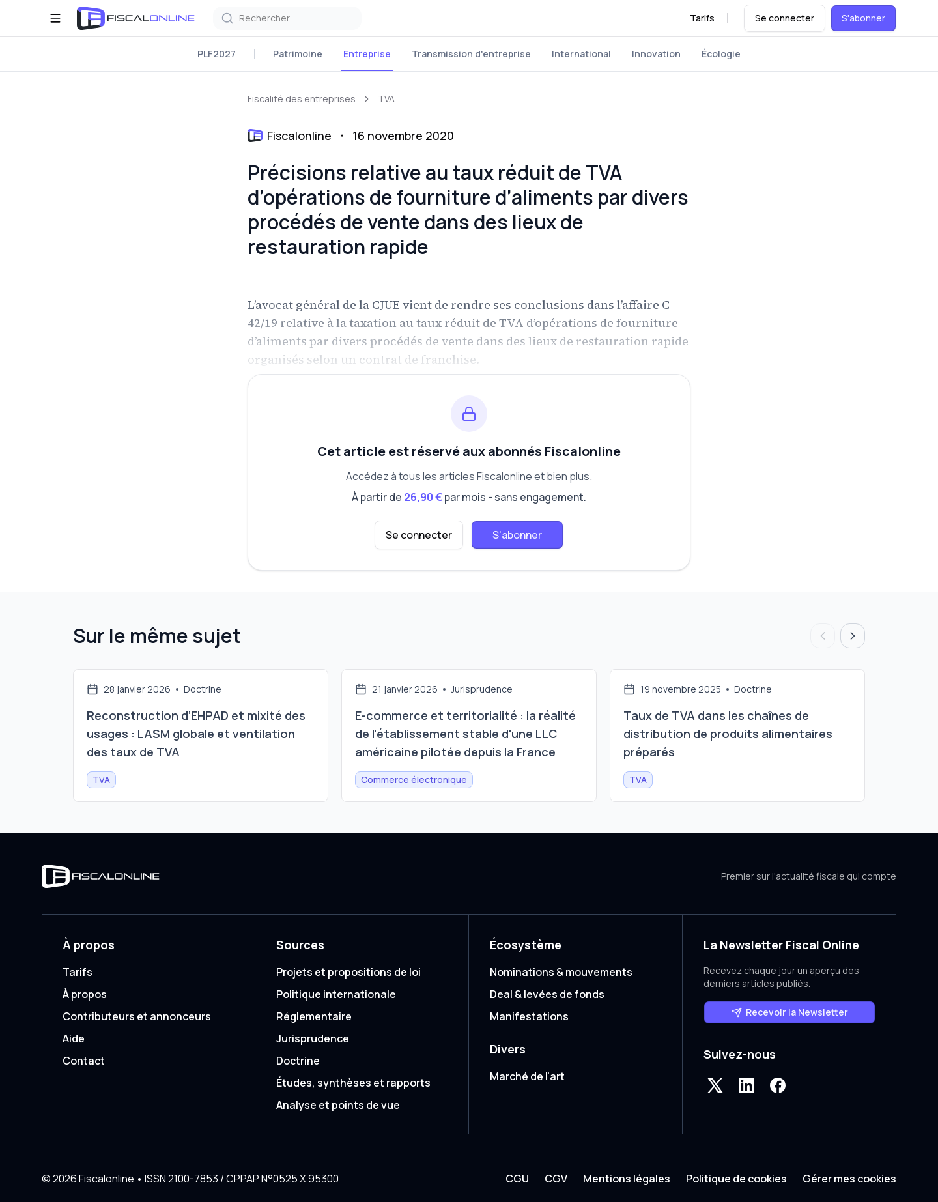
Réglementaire (314, 1016)
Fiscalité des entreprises (302, 99)
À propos (85, 994)
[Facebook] (777, 1085)
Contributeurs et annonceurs (137, 1016)
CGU (517, 1178)
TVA (386, 99)
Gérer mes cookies (849, 1178)
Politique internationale (336, 994)
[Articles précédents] (822, 635)
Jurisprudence (312, 1038)
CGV (556, 1178)
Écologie (721, 54)
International (581, 54)
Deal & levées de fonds (547, 994)
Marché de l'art (527, 1076)
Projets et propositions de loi (348, 972)
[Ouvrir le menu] (55, 18)
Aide (74, 1038)
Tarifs (702, 18)
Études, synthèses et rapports (353, 1083)
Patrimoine (297, 54)
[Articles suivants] (852, 635)
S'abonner (863, 18)
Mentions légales (626, 1178)
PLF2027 (216, 54)
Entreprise (367, 54)
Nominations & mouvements (561, 972)
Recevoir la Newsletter (790, 1012)
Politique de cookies (736, 1178)
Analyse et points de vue (338, 1105)
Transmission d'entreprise (471, 54)
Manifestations (529, 1016)
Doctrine (298, 1060)
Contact (84, 1060)
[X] (715, 1085)
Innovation (656, 54)
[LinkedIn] (746, 1085)
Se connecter (784, 18)
